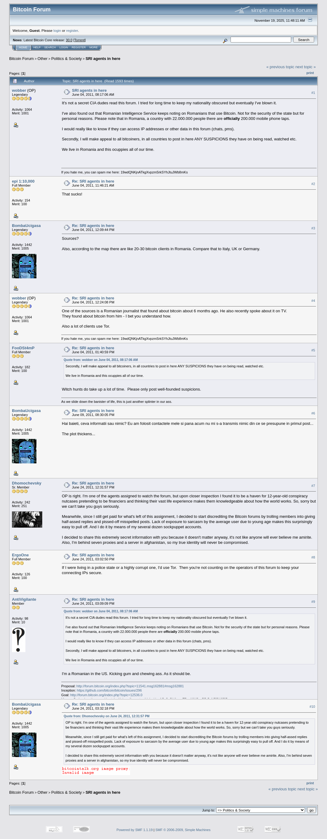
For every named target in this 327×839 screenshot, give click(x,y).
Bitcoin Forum (21, 58)
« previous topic (280, 67)
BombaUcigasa (26, 225)
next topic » (305, 67)
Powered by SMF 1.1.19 (135, 830)
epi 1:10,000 (23, 181)
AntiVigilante (24, 599)
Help (37, 47)
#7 (313, 486)
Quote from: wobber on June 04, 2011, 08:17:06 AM (101, 360)
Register (79, 47)
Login (63, 47)
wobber (19, 90)
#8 (313, 557)
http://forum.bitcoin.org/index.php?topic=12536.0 (106, 695)
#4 (313, 301)
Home (23, 47)
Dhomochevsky (26, 483)
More (93, 47)
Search (50, 47)
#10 (312, 706)
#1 (313, 93)
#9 (313, 601)
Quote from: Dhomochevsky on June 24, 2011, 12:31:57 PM (106, 716)
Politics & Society (66, 58)
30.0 (69, 40)
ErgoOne (20, 555)
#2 (313, 184)
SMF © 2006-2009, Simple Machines (183, 830)
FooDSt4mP (23, 348)
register (72, 30)
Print (310, 73)
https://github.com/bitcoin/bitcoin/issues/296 (109, 690)
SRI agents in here (102, 58)
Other (43, 58)
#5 (313, 350)
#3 (313, 228)
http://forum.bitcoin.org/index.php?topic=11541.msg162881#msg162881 (130, 686)
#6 (313, 413)
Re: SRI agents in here (93, 181)
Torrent (79, 40)
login (57, 30)
